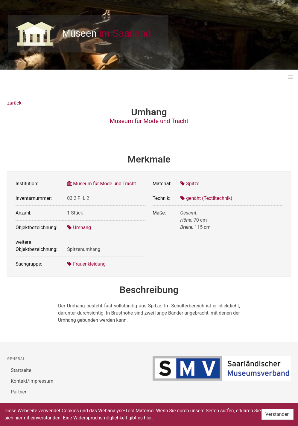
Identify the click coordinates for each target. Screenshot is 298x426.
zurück (14, 103)
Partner (19, 392)
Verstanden (277, 414)
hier (148, 418)
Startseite (21, 370)
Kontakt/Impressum (32, 381)
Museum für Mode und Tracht (149, 121)
